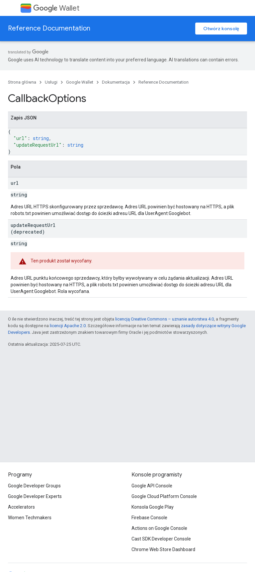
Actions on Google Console (159, 528)
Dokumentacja (116, 82)
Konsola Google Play (152, 507)
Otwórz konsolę (221, 29)
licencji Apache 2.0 (68, 325)
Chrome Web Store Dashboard (163, 549)
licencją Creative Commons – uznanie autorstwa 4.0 (164, 319)
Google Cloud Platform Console (164, 496)
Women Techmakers (29, 517)
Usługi (51, 82)
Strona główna (22, 82)
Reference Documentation (49, 28)
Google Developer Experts (35, 496)
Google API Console (151, 485)
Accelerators (21, 507)
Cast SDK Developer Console (161, 538)
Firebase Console (149, 517)
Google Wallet (79, 82)
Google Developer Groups (34, 485)
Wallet (56, 8)
